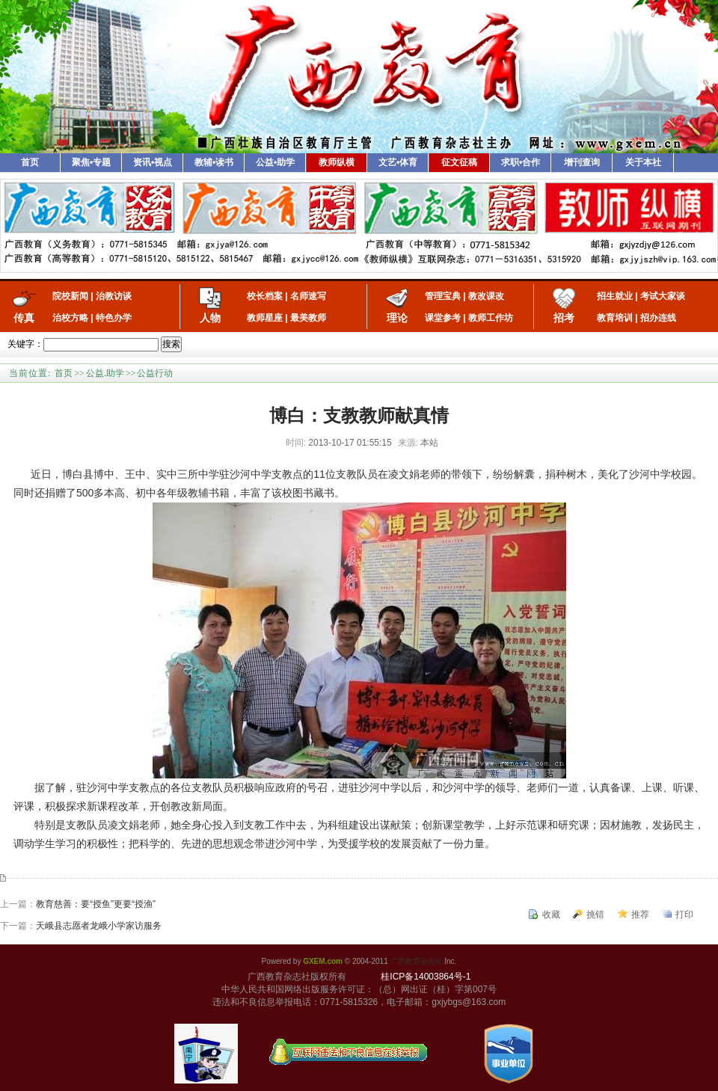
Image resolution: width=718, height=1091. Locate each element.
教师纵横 (337, 162)
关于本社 (643, 162)
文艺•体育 (397, 162)
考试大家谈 (662, 296)
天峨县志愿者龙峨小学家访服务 (99, 926)
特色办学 (114, 318)
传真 (23, 318)
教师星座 (265, 318)
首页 (30, 162)
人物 (210, 318)
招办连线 (658, 318)
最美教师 (308, 318)
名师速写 (308, 296)
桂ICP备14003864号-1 (425, 976)
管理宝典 (443, 296)
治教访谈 (114, 296)
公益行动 (155, 373)
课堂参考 (443, 318)
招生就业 (615, 296)
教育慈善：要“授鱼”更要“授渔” (96, 904)
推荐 (640, 914)
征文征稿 (459, 162)
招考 (563, 318)
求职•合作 (520, 162)
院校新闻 (70, 296)
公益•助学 (275, 162)
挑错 (595, 914)
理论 (397, 318)
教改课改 (486, 296)
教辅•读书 (213, 162)
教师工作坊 (490, 318)
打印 (684, 914)
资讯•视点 (152, 162)
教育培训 (615, 318)
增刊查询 (582, 162)
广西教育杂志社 (416, 961)
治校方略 (70, 318)
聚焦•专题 (91, 162)
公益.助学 (105, 373)
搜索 (171, 344)
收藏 (551, 914)
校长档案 (265, 296)
